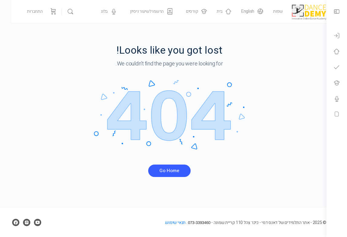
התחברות (24, 11)
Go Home (163, 170)
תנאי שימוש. (162, 222)
